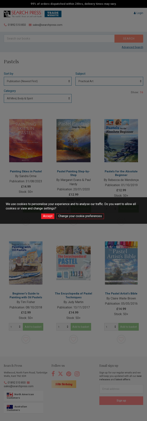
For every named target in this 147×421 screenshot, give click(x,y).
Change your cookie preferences (80, 216)
